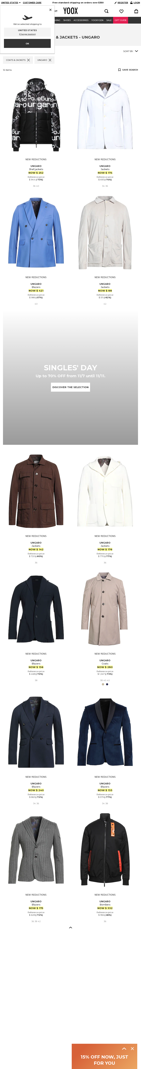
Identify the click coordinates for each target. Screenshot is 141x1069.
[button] (70, 927)
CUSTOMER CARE (32, 2)
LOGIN (135, 2)
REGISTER (121, 2)
